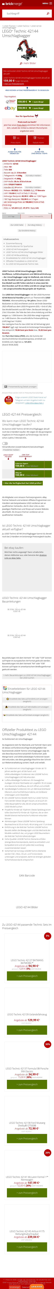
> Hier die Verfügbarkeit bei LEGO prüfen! (22, 483)
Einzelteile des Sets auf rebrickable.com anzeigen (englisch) (27, 708)
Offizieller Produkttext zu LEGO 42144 (21, 261)
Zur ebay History (35, 225)
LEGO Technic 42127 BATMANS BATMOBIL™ (27, 962)
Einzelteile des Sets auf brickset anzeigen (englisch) (26, 715)
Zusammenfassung (14, 243)
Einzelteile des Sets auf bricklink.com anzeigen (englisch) (27, 700)
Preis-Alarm (22, 125)
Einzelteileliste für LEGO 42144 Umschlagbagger (26, 258)
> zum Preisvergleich (27, 976)
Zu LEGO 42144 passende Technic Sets (22, 264)
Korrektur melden (33, 175)
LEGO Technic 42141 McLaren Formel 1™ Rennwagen (27, 1178)
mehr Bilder (27, 63)
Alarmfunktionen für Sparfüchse (19, 246)
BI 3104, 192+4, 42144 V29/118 (16, 610)
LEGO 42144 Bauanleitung (17, 255)
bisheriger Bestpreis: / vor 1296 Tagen (25, 196)
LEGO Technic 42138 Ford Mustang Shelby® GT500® (27, 1124)
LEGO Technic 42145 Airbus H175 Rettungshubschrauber (27, 1233)
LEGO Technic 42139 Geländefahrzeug (27, 1014)
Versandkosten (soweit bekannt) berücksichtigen (23, 447)
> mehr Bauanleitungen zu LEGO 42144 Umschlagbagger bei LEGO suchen (27, 676)
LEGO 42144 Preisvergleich (17, 249)
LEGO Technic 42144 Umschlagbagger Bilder (24, 252)
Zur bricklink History (27, 230)
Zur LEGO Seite (17, 225)
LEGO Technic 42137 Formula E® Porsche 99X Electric (27, 1070)
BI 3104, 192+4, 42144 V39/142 (16, 636)
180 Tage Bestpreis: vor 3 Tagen (21, 199)
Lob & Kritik (36, 1286)
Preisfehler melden (11, 450)
